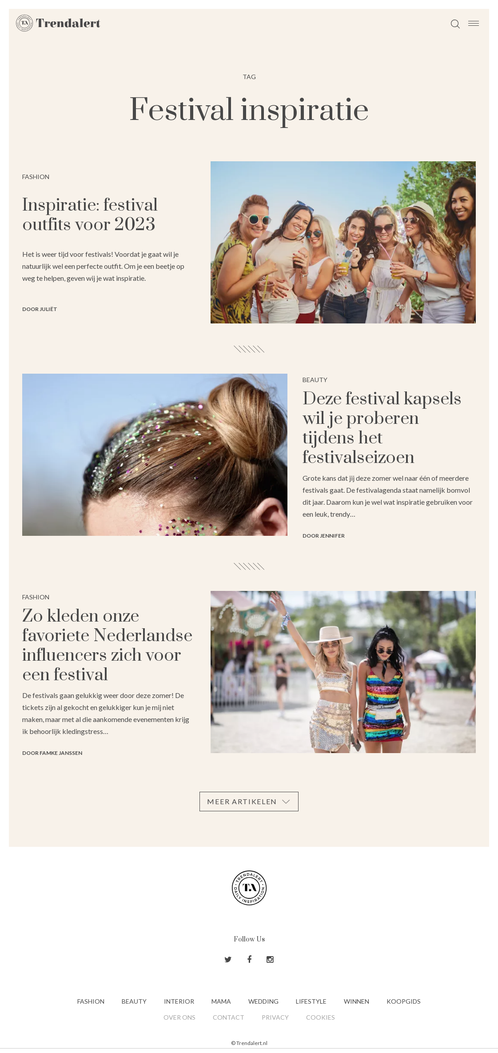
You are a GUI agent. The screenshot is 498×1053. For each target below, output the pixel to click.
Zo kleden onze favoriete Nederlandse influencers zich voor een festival (107, 646)
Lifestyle (311, 1001)
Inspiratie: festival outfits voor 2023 (90, 215)
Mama (221, 1001)
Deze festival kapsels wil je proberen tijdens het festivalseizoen (382, 428)
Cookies (320, 1017)
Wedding (263, 1001)
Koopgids (403, 1001)
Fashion (90, 1001)
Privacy (275, 1017)
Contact (228, 1017)
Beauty (134, 1001)
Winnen (356, 1001)
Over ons (179, 1017)
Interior (179, 1001)
